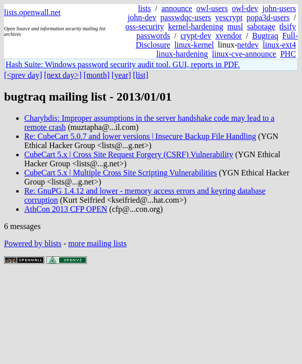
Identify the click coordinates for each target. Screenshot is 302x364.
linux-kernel (194, 44)
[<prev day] (23, 75)
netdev (248, 44)
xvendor (228, 35)
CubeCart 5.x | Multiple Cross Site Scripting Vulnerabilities (120, 172)
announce (176, 8)
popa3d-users (267, 17)
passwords (153, 35)
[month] (97, 75)
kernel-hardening (195, 26)
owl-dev (245, 8)
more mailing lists (97, 243)
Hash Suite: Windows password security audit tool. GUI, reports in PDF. (123, 64)
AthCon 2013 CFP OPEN (65, 209)
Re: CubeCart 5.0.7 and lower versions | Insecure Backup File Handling (140, 136)
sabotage (261, 26)
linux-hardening (182, 54)
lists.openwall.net (32, 12)
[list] (140, 75)
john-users (279, 8)
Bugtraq (265, 35)
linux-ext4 (279, 44)
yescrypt (228, 17)
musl (235, 26)
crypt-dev (195, 35)
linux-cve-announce (244, 54)
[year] (121, 75)
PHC (288, 54)
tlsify (287, 26)
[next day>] (62, 75)
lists (144, 8)
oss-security (144, 26)
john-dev (142, 17)
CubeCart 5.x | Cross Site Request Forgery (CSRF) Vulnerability (128, 154)
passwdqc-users (186, 17)
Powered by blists (33, 243)
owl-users (212, 8)
